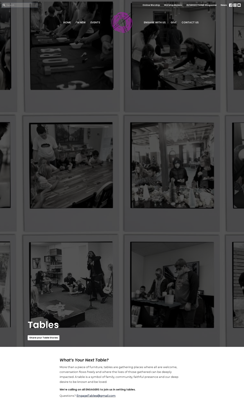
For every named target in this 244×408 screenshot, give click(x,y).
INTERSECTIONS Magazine (201, 5)
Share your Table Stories (43, 337)
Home (67, 22)
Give (174, 22)
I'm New (81, 22)
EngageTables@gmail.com (96, 395)
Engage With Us (155, 22)
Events (95, 22)
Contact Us (190, 22)
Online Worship (151, 5)
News (224, 5)
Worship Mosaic (173, 5)
